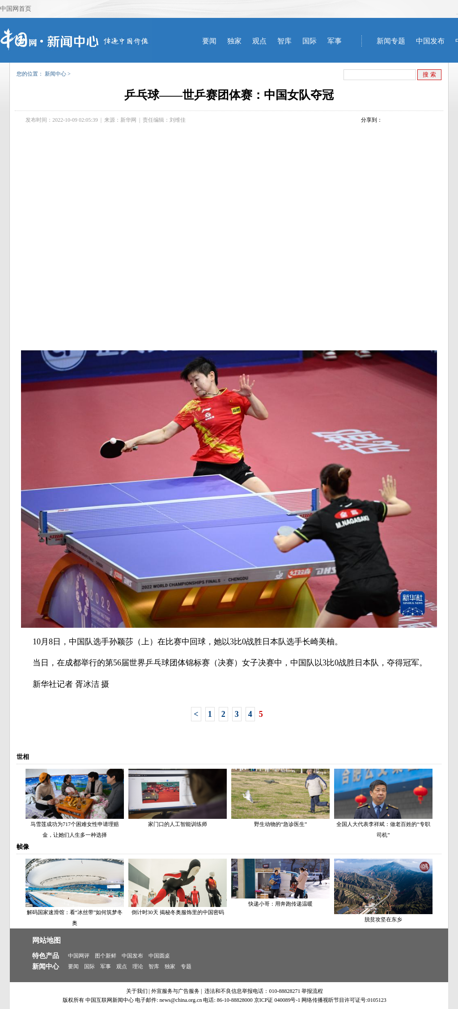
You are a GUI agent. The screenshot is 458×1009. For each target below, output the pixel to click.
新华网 (128, 120)
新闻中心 (55, 74)
